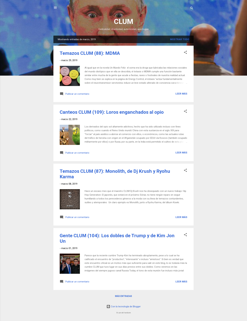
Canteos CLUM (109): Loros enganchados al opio (112, 112)
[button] (185, 52)
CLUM (123, 21)
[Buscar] (192, 8)
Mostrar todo (179, 39)
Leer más (181, 93)
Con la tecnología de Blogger (123, 306)
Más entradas (123, 296)
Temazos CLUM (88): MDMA (90, 53)
